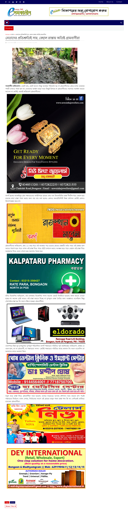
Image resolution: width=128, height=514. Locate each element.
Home (101, 2)
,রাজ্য (35, 42)
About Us (109, 2)
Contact (119, 2)
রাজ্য (12, 34)
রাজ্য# (12, 502)
